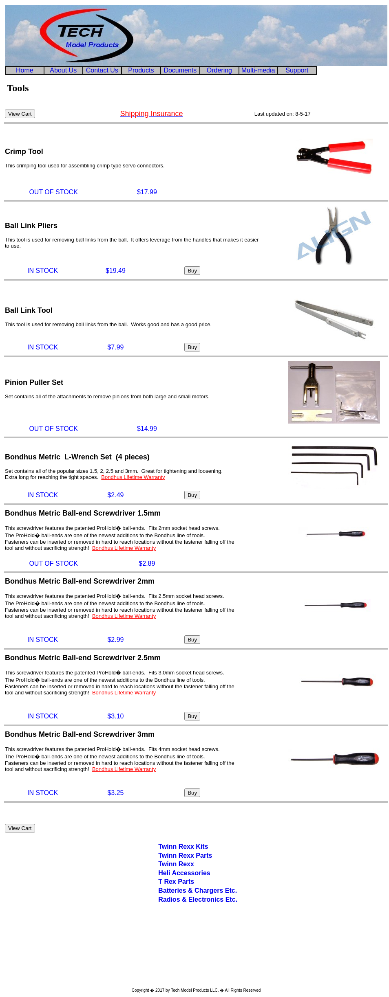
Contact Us (102, 70)
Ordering (219, 70)
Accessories (190, 873)
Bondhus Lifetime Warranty (133, 477)
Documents (180, 70)
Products (141, 70)
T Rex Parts (176, 881)
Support (296, 70)
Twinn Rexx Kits (183, 846)
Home (24, 70)
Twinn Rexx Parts (185, 855)
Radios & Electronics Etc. (197, 899)
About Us (63, 70)
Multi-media (258, 70)
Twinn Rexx (176, 864)
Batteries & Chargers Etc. (197, 890)
